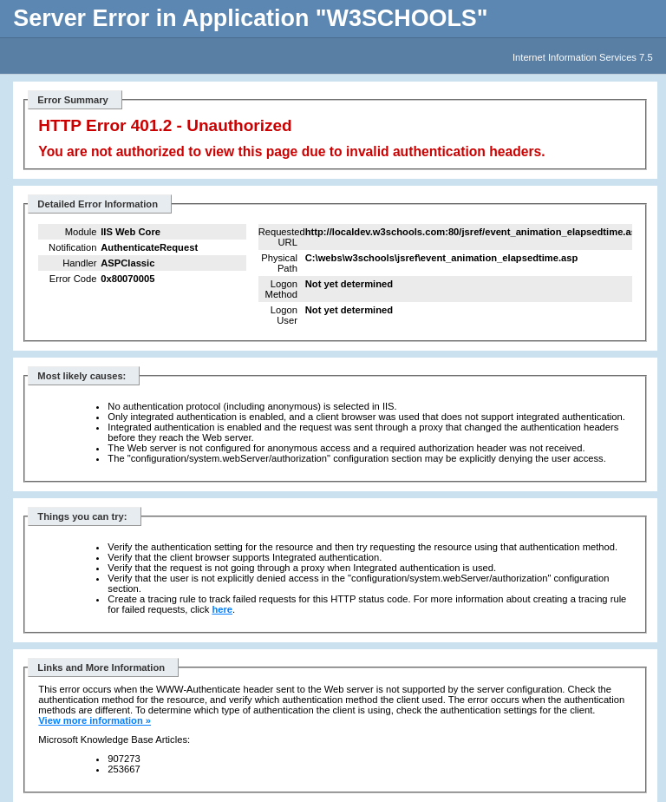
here (222, 609)
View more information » (94, 720)
